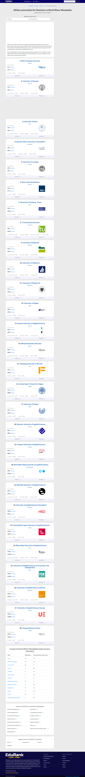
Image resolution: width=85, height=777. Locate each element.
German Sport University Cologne (29, 384)
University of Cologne (30, 162)
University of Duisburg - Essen (30, 202)
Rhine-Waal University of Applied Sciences (29, 545)
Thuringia (10, 671)
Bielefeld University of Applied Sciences (30, 485)
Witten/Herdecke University (30, 343)
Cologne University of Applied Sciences (29, 444)
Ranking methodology (12, 773)
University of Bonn (29, 121)
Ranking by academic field (30, 16)
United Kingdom (66, 760)
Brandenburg (11, 687)
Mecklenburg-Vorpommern (14, 697)
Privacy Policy (76, 776)
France (64, 758)
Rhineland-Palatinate (12, 661)
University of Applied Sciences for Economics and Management (30, 567)
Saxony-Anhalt (11, 674)
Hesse (9, 658)
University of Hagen (29, 404)
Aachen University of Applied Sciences (30, 323)
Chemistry (30, 5)
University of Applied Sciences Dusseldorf (29, 505)
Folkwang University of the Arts (30, 364)
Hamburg (10, 678)
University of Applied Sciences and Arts (29, 588)
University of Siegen (29, 303)
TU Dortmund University (30, 222)
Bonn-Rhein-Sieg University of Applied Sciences (29, 465)
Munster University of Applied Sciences (29, 424)
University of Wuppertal (30, 283)
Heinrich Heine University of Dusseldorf (29, 142)
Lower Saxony (11, 665)
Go (52, 19)
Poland (64, 756)
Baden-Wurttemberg (12, 681)
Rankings (42, 75)
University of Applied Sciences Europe (30, 608)
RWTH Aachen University (30, 61)
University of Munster (30, 81)
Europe (36, 5)
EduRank (49, 12)
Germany (42, 5)
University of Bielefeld (30, 243)
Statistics (18, 75)
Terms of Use (69, 776)
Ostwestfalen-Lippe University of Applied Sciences (29, 525)
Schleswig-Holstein (12, 684)
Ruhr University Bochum (30, 182)
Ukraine (64, 762)
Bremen (9, 668)
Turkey (64, 767)
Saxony (9, 691)
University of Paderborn (30, 263)
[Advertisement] (17, 33)
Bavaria (9, 694)
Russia (63, 764)
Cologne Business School (30, 628)
